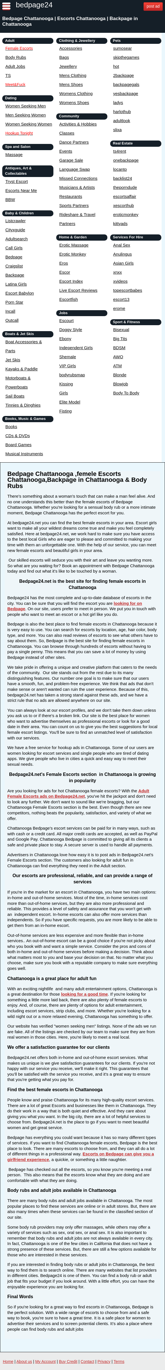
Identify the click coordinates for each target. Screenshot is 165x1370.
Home (8, 1361)
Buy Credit (68, 1361)
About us (24, 1361)
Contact (87, 1361)
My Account (45, 1361)
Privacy (103, 1361)
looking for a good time (84, 994)
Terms (119, 1361)
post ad (153, 6)
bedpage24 (34, 5)
